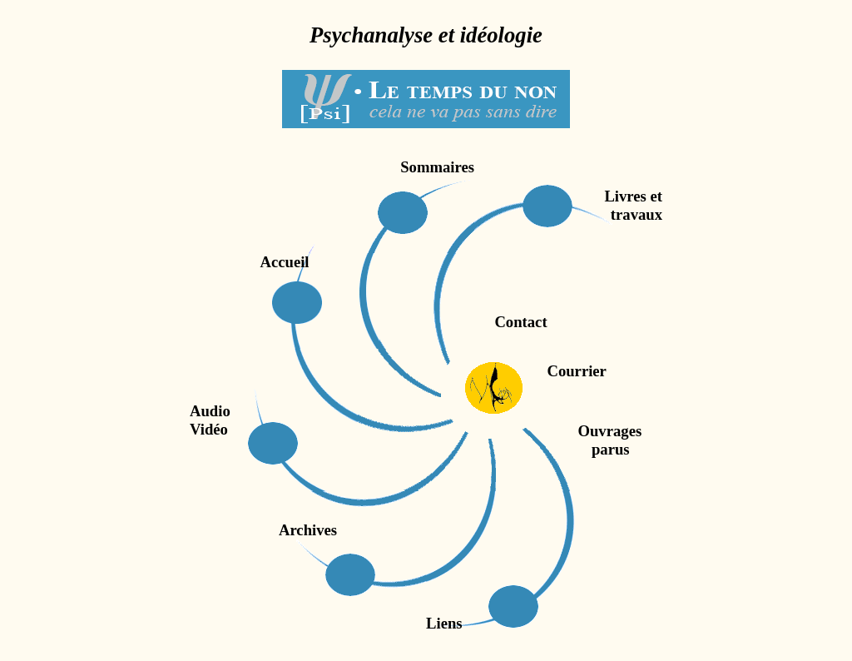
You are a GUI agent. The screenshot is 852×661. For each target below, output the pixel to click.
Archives (308, 530)
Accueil (284, 262)
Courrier (573, 371)
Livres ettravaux (633, 205)
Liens (444, 623)
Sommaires (437, 167)
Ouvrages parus (515, 440)
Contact (520, 321)
